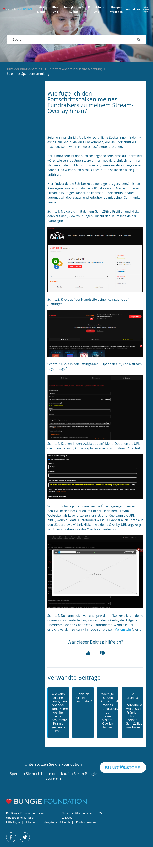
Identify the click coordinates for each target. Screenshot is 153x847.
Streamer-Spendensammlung (28, 73)
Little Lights (41, 9)
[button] (88, 653)
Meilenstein (122, 629)
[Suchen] (76, 39)
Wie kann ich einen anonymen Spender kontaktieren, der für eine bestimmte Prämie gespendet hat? (58, 712)
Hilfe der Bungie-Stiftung (24, 69)
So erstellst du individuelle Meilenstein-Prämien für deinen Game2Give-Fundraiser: (132, 710)
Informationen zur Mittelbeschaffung (75, 69)
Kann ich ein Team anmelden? (83, 697)
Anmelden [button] (133, 9)
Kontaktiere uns (96, 9)
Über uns (55, 9)
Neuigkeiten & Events (74, 9)
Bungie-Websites (116, 9)
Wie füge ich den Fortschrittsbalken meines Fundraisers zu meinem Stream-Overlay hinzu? (107, 710)
